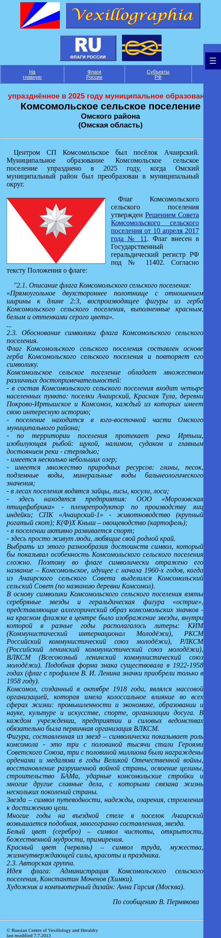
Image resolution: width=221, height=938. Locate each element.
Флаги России (94, 74)
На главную (32, 74)
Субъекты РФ (158, 74)
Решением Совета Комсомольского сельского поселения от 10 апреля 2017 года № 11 (155, 226)
